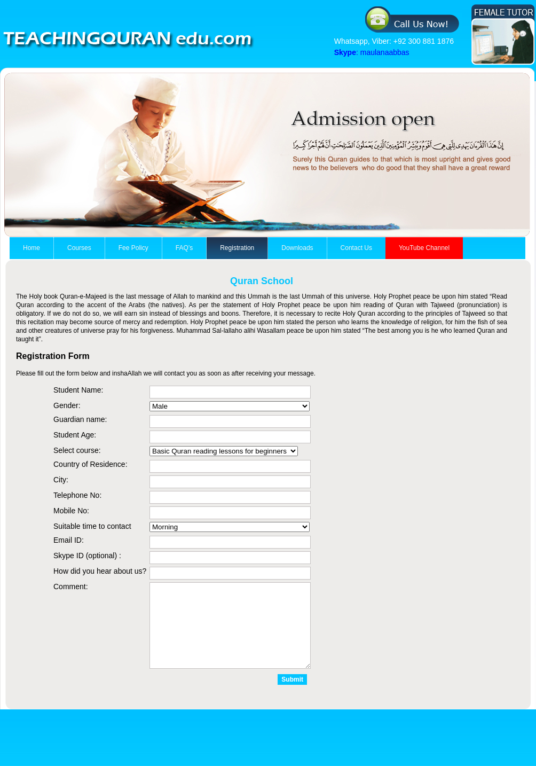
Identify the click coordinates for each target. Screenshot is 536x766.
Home (31, 248)
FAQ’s (184, 248)
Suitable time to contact (92, 526)
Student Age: (74, 435)
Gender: (67, 405)
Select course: (77, 450)
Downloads (297, 248)
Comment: (70, 586)
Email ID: (68, 540)
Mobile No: (71, 510)
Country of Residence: (90, 464)
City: (60, 479)
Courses (79, 248)
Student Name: (78, 390)
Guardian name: (80, 419)
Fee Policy (133, 248)
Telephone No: (77, 495)
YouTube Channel (424, 248)
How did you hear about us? (99, 571)
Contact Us (356, 248)
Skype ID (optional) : (87, 555)
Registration (237, 248)
